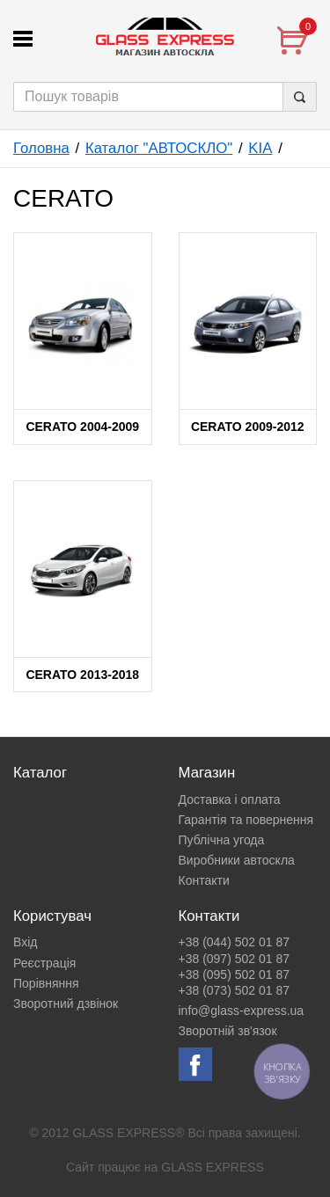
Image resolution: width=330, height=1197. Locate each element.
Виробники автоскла (237, 860)
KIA (260, 148)
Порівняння (46, 983)
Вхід (25, 942)
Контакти (204, 880)
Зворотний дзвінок (65, 1003)
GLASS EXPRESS (212, 1167)
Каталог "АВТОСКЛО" (158, 148)
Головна (41, 148)
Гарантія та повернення (246, 820)
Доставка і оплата (230, 799)
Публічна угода (222, 840)
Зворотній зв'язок (228, 1031)
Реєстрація (44, 963)
